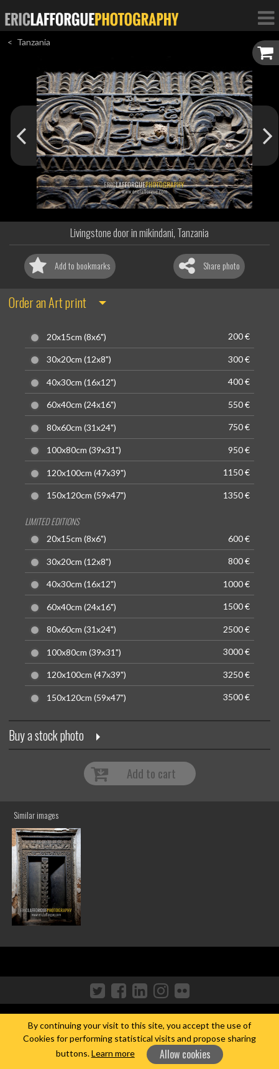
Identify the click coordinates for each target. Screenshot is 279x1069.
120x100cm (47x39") (86, 473)
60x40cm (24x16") (81, 405)
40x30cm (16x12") (81, 382)
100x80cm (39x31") (84, 450)
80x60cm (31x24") (81, 428)
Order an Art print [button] (47, 302)
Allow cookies (185, 1054)
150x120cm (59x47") (86, 495)
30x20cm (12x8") (79, 359)
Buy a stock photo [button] (46, 735)
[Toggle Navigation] (266, 17)
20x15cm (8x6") (76, 337)
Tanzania (33, 42)
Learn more (113, 1053)
